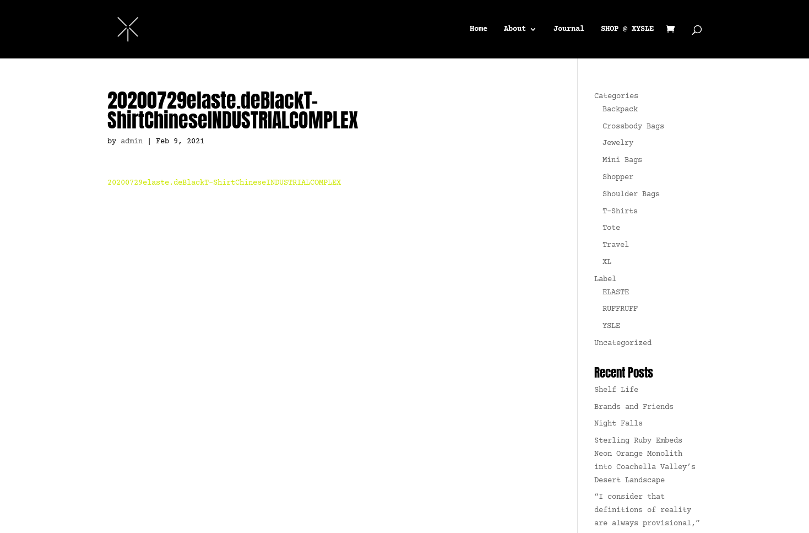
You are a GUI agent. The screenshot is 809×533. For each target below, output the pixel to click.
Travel (615, 245)
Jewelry (617, 143)
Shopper (617, 177)
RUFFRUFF (620, 309)
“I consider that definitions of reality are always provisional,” (647, 510)
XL (606, 262)
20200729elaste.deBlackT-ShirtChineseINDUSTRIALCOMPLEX (224, 183)
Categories (616, 96)
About (515, 29)
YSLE (611, 326)
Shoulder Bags (631, 194)
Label (605, 279)
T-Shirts (620, 211)
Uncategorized (622, 343)
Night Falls (618, 423)
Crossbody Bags (633, 126)
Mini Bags (622, 160)
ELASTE (615, 292)
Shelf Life (616, 390)
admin (132, 141)
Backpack (620, 109)
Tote (611, 228)
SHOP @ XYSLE (627, 29)
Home (478, 29)
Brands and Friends (634, 407)
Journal (568, 29)
